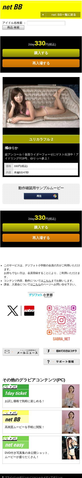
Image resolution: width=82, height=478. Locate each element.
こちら (47, 280)
